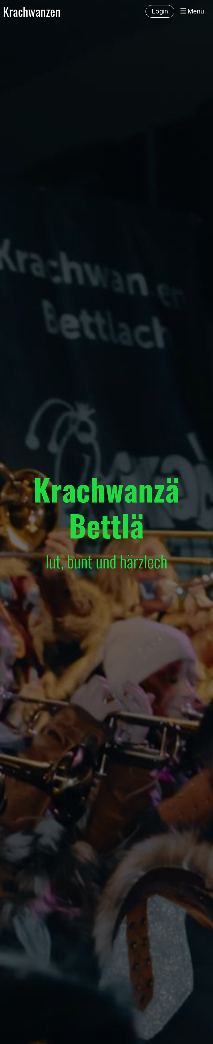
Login (160, 11)
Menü (192, 11)
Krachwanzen (32, 11)
